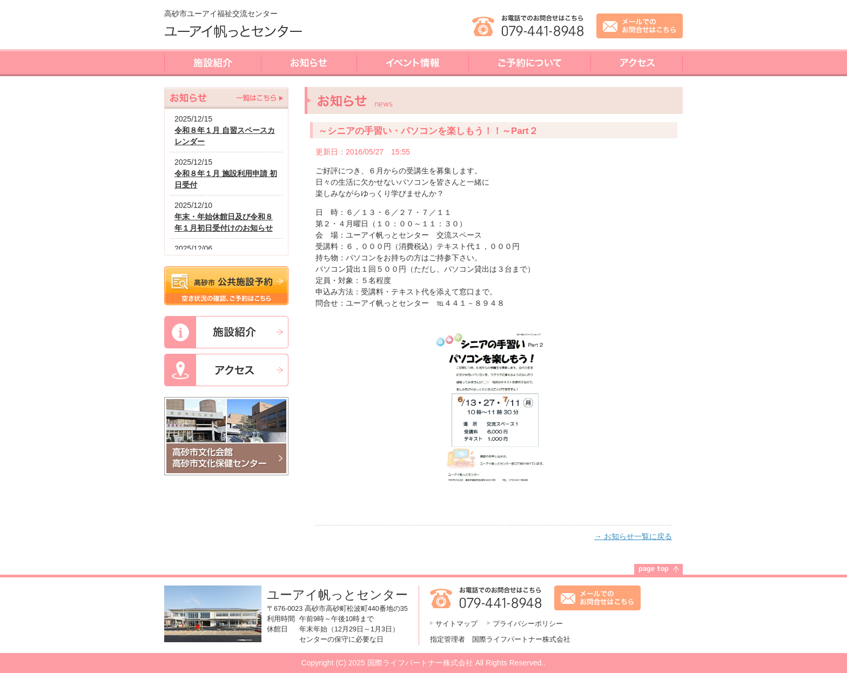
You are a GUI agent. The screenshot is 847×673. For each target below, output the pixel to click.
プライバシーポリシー (528, 624)
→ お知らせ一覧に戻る (633, 536)
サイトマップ (456, 624)
